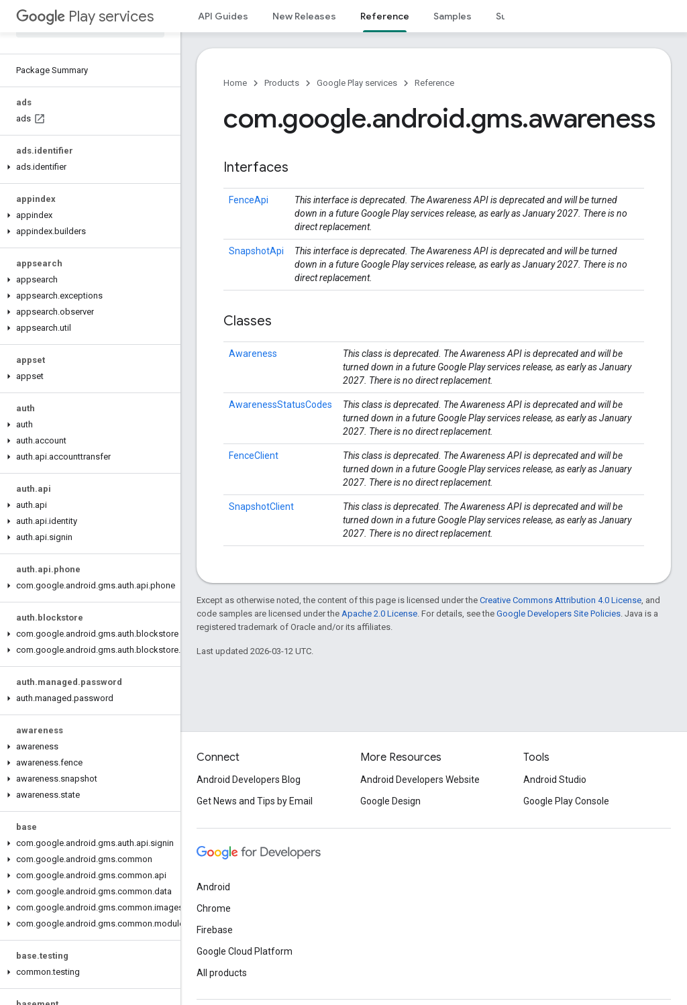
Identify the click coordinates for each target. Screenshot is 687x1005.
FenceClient (253, 455)
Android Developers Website (420, 779)
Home (235, 83)
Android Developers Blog (249, 779)
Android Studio (554, 779)
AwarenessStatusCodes (280, 404)
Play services (85, 16)
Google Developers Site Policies (558, 614)
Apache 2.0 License (379, 614)
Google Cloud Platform (245, 951)
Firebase (215, 929)
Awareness (253, 353)
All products (222, 972)
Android (213, 887)
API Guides (223, 16)
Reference (434, 83)
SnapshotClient (261, 506)
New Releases (304, 16)
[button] (87, 167)
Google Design (390, 801)
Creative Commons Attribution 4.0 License (560, 600)
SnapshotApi (256, 251)
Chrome (214, 908)
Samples (452, 16)
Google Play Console (566, 801)
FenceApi (248, 200)
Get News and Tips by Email (255, 801)
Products (281, 83)
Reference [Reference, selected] (384, 16)
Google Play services (357, 83)
